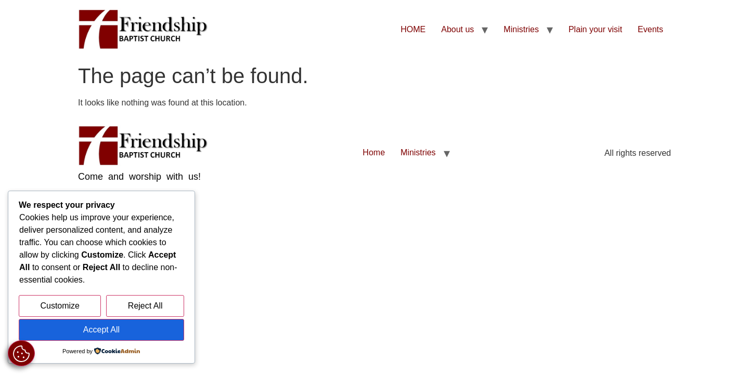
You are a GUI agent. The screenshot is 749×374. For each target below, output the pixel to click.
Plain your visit (595, 29)
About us (457, 29)
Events (650, 29)
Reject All (145, 305)
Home (374, 152)
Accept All (101, 329)
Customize (60, 305)
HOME (413, 29)
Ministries (521, 29)
